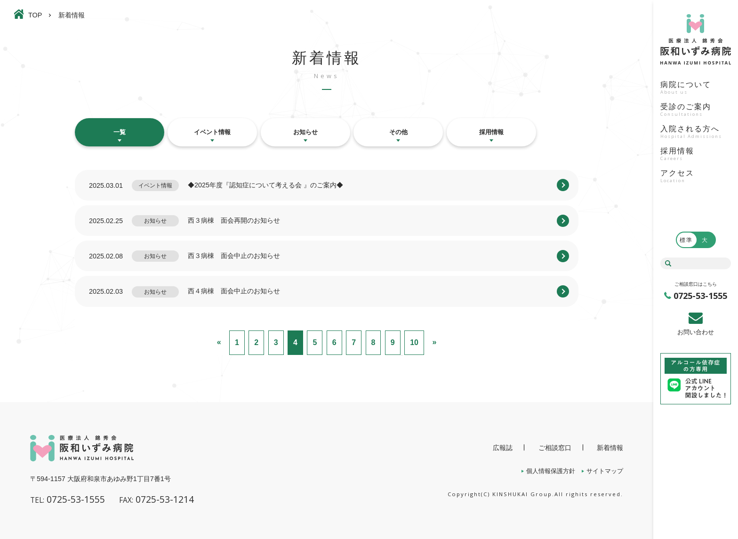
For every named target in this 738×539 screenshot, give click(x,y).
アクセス (695, 177)
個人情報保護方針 (550, 471)
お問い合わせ (695, 332)
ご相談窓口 (554, 447)
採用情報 (695, 154)
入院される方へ (695, 132)
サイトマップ (604, 471)
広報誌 (503, 447)
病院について (695, 88)
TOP (35, 15)
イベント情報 (212, 132)
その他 (398, 132)
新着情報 (610, 447)
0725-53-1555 (700, 295)
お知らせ (305, 132)
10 (414, 342)
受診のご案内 (695, 110)
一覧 (119, 132)
